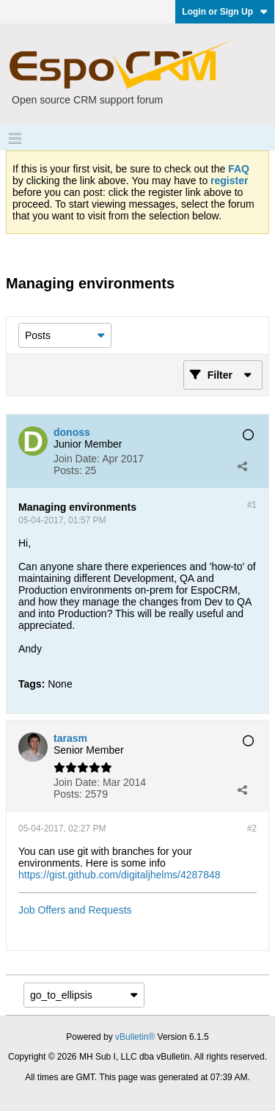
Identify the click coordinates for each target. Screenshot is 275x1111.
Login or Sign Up (225, 12)
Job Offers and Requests (75, 910)
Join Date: (77, 459)
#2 (252, 828)
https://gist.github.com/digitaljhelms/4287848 (119, 875)
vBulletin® (135, 1037)
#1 (252, 505)
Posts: (68, 470)
